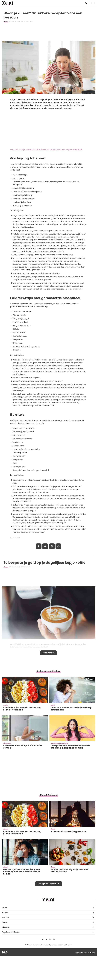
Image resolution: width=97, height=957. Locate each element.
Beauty (5, 912)
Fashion (5, 917)
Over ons (35, 945)
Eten (6, 21)
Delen (38, 546)
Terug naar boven (46, 883)
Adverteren (43, 945)
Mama (4, 907)
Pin (52, 546)
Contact (68, 945)
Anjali (28, 567)
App (58, 546)
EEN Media (91, 953)
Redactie (28, 945)
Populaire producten (11, 932)
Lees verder (48, 652)
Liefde (4, 922)
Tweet (45, 546)
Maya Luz (29, 21)
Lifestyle (5, 927)
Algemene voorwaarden (56, 945)
